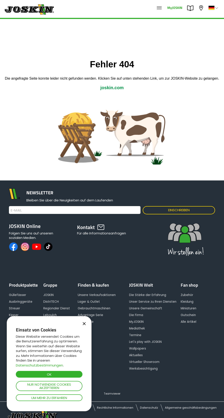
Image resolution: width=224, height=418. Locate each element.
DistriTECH (51, 302)
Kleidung (187, 302)
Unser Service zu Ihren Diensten (152, 302)
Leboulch (50, 315)
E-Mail (16, 210)
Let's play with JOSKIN (145, 342)
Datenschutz (149, 408)
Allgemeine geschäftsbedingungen (191, 408)
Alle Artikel (188, 322)
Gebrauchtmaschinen (94, 308)
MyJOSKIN (174, 7)
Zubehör (187, 295)
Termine (135, 335)
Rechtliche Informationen (115, 408)
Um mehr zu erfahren (49, 397)
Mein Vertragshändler (201, 8)
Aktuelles (136, 355)
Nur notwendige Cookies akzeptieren (49, 386)
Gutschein (188, 315)
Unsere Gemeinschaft (145, 308)
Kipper (14, 315)
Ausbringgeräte (20, 302)
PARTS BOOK (191, 8)
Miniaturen (188, 308)
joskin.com (112, 87)
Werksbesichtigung (143, 368)
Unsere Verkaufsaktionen (97, 295)
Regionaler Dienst (56, 308)
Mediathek (137, 328)
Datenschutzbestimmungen (39, 365)
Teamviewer (112, 393)
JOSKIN (48, 295)
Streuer (14, 308)
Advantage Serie (90, 315)
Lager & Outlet (89, 302)
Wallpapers (137, 348)
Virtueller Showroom (144, 362)
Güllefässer (17, 295)
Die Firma (136, 315)
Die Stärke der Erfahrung (147, 295)
